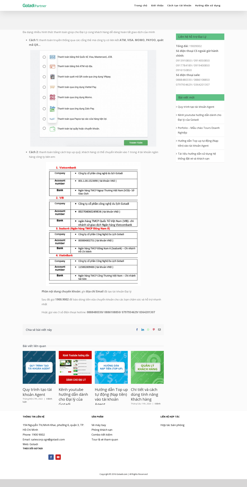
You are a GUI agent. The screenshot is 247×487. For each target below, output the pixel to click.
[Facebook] (51, 467)
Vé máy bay (99, 435)
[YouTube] (58, 467)
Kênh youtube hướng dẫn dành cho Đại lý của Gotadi (73, 397)
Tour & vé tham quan (105, 449)
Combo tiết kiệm (102, 444)
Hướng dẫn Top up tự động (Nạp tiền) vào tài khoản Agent (111, 397)
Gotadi (34, 454)
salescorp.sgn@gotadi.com (48, 449)
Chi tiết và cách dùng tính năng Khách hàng (144, 394)
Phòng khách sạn (102, 439)
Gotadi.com (121, 483)
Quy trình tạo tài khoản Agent (37, 392)
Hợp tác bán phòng (172, 435)
